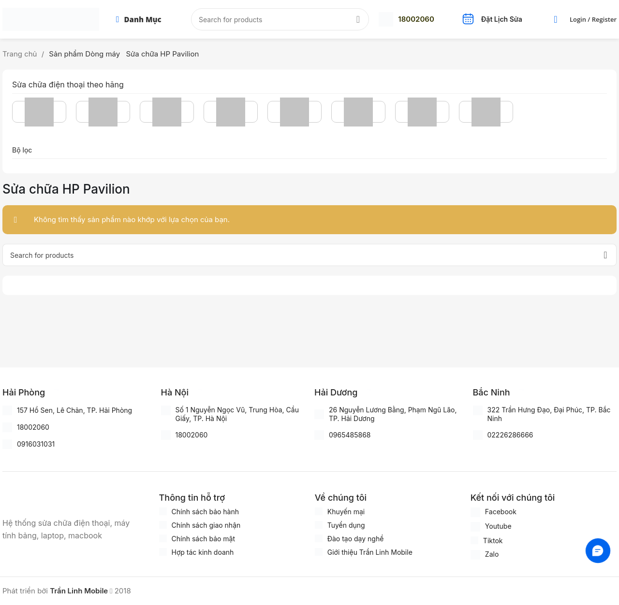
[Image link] (50, 498)
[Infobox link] (406, 19)
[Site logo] (50, 18)
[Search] (280, 19)
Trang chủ (20, 53)
